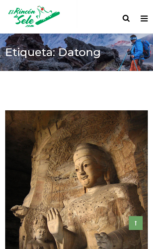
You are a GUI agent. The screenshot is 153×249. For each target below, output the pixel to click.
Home (13, 76)
